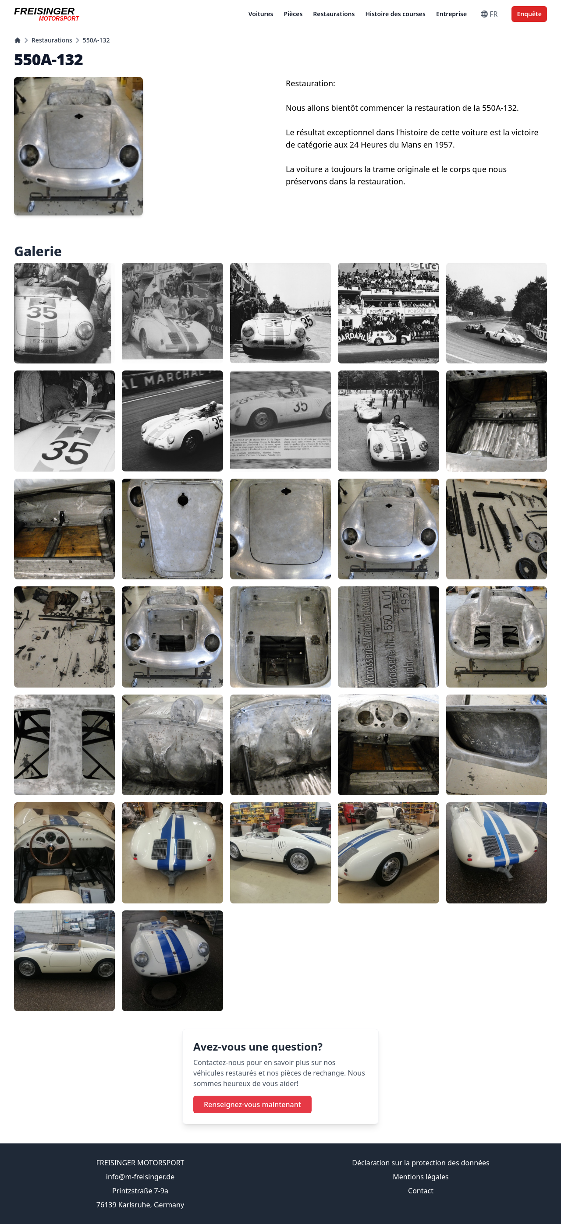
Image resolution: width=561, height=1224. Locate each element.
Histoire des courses (395, 14)
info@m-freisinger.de (140, 1177)
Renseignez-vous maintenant (252, 1104)
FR (489, 14)
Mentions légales (421, 1177)
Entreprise (451, 14)
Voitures (261, 14)
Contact (420, 1191)
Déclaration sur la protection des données (421, 1163)
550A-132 (96, 40)
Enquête (529, 14)
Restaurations (334, 14)
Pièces (293, 14)
